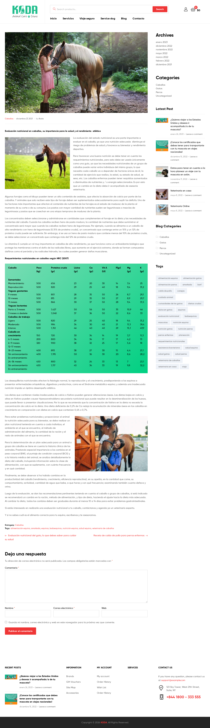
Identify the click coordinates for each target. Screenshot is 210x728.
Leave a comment (194, 134)
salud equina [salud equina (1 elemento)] (191, 347)
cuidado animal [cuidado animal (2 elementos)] (165, 297)
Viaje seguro (87, 18)
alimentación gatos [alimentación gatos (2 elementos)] (192, 278)
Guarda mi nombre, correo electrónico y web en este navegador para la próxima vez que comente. (62, 622)
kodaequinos (56, 528)
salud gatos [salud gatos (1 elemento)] (164, 354)
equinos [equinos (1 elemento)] (181, 309)
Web (104, 608)
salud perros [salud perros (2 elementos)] (181, 354)
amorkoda (35, 528)
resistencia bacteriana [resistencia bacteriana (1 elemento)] (169, 347)
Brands (70, 676)
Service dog (108, 18)
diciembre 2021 (164, 64)
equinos (45, 528)
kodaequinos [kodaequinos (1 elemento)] (191, 316)
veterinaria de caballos (103, 528)
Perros (159, 92)
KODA (104, 722)
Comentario (12, 567)
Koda (41, 118)
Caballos (9, 118)
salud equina (85, 528)
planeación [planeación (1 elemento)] (184, 335)
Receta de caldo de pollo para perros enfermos (119, 536)
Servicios (68, 18)
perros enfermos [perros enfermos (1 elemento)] (165, 335)
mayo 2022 (161, 53)
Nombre (10, 608)
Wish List (101, 687)
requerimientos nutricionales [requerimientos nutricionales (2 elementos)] (171, 341)
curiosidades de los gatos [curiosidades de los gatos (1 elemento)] (170, 303)
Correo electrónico (64, 608)
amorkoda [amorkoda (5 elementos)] (187, 284)
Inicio (53, 18)
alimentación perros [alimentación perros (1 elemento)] (167, 284)
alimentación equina (20, 528)
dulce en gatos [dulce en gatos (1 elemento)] (165, 309)
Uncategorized (164, 95)
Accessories (72, 692)
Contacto (138, 18)
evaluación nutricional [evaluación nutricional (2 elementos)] (168, 316)
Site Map (71, 687)
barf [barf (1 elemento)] (199, 284)
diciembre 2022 (164, 45)
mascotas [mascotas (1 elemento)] (163, 322)
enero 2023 (162, 42)
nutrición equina (70, 528)
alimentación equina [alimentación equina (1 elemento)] (168, 278)
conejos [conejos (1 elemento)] (181, 291)
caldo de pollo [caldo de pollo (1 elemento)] (165, 291)
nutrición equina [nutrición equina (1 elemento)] (181, 322)
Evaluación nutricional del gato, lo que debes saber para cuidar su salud (40, 537)
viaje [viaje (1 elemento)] (184, 366)
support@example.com (173, 680)
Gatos (159, 88)
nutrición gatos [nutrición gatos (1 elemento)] (165, 329)
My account (103, 676)
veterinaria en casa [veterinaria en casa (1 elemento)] (167, 366)
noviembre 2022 (164, 49)
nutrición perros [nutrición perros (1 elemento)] (185, 329)
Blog (124, 18)
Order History (104, 681)
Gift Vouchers (73, 681)
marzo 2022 (162, 57)
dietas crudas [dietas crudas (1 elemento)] (194, 303)
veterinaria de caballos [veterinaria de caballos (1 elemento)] (169, 360)
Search (160, 9)
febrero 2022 (162, 60)
